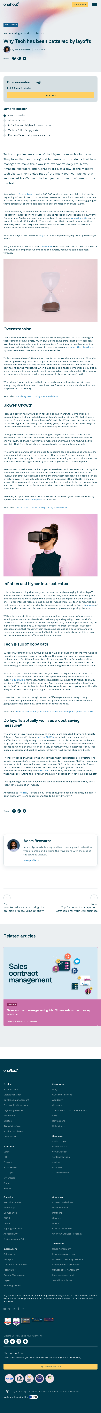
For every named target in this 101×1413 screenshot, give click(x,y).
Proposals (9, 1115)
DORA (6, 1223)
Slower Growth (17, 120)
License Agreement (63, 1275)
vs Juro (56, 1162)
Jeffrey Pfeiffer (45, 737)
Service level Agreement (65, 1269)
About (55, 1223)
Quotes (7, 1120)
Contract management (16, 1100)
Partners (57, 1212)
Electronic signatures (15, 1105)
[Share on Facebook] (14, 58)
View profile (31, 860)
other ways (88, 605)
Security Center (12, 1202)
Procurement (10, 1167)
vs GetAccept (59, 1151)
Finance (7, 1162)
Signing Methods (12, 1228)
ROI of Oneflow (12, 1126)
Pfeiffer (23, 792)
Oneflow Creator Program (67, 1233)
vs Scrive (57, 1167)
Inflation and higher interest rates (29, 125)
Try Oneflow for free (50, 1366)
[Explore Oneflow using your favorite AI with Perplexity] (19, 1341)
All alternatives (60, 1172)
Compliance (10, 1212)
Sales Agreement (61, 1248)
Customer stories (62, 1094)
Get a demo (80, 4)
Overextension (17, 115)
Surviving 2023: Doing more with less (37, 396)
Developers (58, 1120)
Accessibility (10, 1233)
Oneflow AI (9, 1136)
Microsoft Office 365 (15, 1264)
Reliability (9, 1207)
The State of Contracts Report (69, 1110)
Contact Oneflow (62, 1228)
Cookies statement (48, 1391)
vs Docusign (59, 1141)
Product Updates (13, 1131)
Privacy (22, 1391)
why (41, 235)
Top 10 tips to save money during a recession (41, 507)
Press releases (60, 1207)
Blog (17, 33)
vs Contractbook (61, 1157)
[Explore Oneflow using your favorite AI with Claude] (12, 1341)
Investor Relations (62, 1202)
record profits (79, 218)
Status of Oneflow (69, 1391)
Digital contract (12, 1094)
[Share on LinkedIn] (19, 58)
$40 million (18, 679)
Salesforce (9, 1254)
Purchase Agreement (64, 1254)
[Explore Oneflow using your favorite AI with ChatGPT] (6, 1341)
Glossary (57, 1105)
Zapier (7, 1280)
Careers (56, 1218)
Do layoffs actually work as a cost (30, 135)
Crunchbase (25, 194)
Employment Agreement (66, 1264)
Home (7, 33)
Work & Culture (32, 33)
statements (45, 246)
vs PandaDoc (59, 1146)
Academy (57, 1100)
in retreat (42, 770)
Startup (7, 1188)
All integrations (12, 1285)
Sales (6, 1151)
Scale (6, 1183)
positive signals (33, 499)
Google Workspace (14, 1275)
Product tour (10, 1089)
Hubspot (8, 1259)
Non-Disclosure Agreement (67, 1259)
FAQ (54, 1115)
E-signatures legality (15, 1239)
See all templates (62, 1280)
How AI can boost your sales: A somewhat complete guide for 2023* (54, 711)
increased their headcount (80, 347)
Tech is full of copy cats (23, 130)
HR (5, 1157)
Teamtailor (9, 1269)
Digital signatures (13, 1110)
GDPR (6, 1218)
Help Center (59, 1126)
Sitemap (33, 1391)
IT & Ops (8, 1172)
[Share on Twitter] (24, 58)
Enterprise (9, 1177)
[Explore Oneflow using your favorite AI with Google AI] (25, 1341)
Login (14, 1391)
